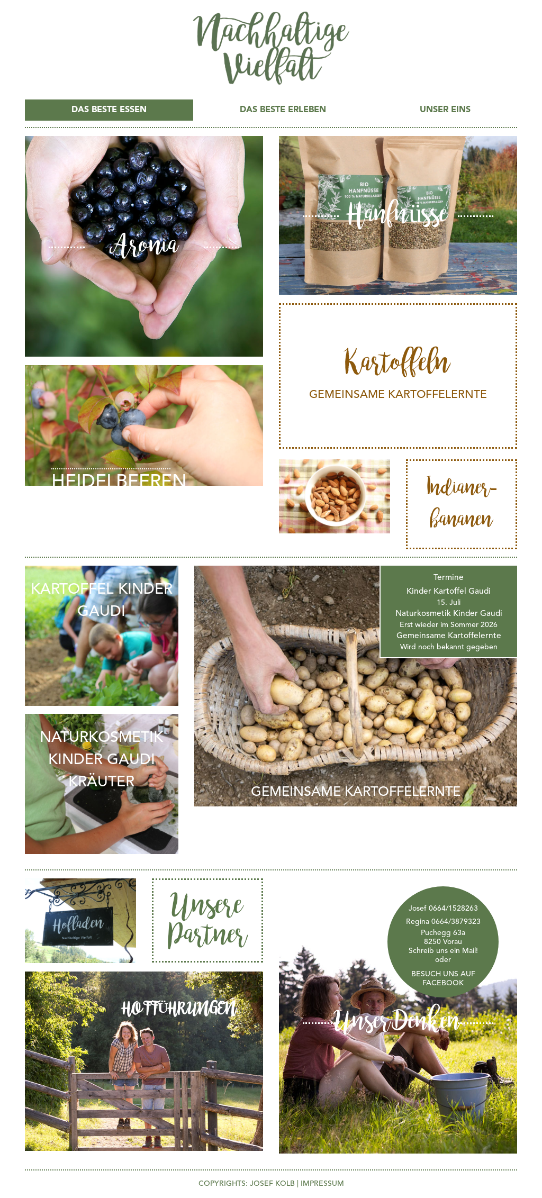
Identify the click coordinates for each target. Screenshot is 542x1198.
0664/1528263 (453, 908)
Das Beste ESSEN (109, 110)
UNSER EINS (445, 110)
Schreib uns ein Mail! (443, 951)
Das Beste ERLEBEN (283, 110)
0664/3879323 (456, 921)
